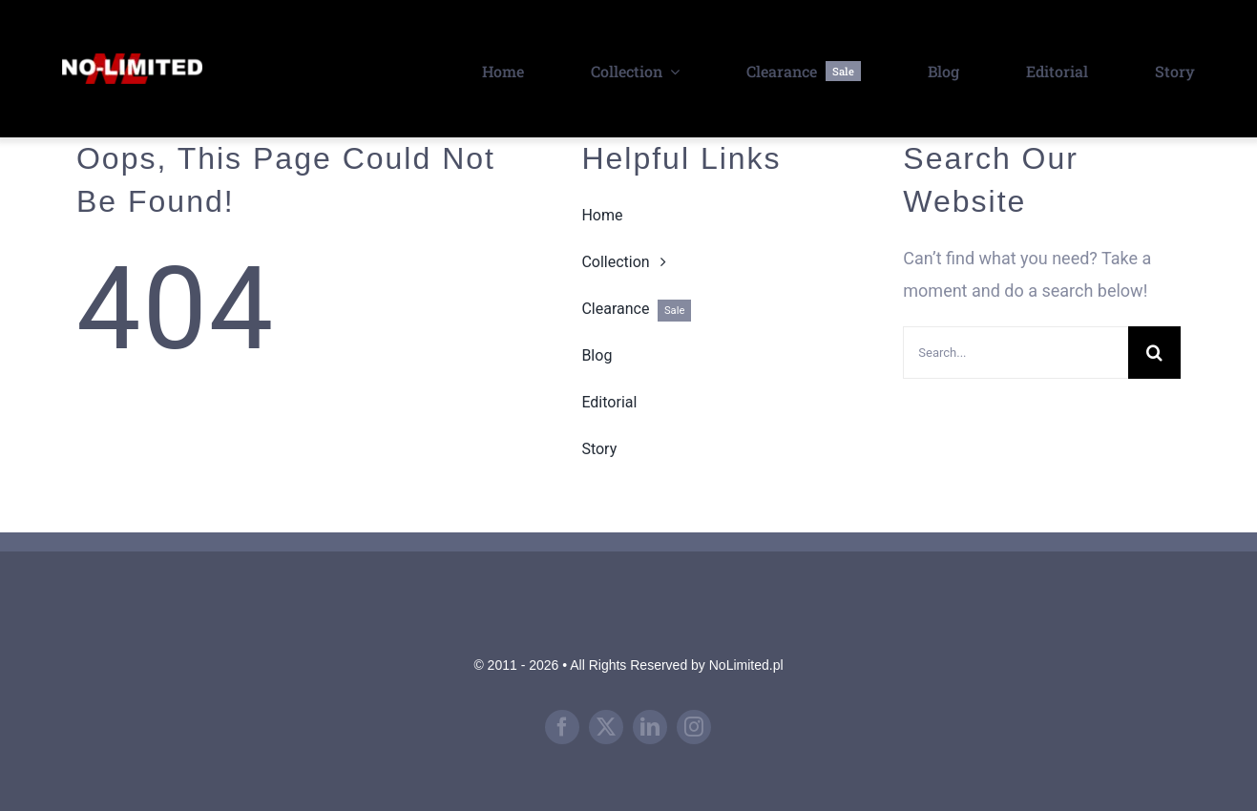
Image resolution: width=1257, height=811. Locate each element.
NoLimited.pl (746, 665)
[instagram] (694, 727)
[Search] (1154, 352)
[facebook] (562, 727)
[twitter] (606, 727)
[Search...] (1015, 352)
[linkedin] (650, 727)
